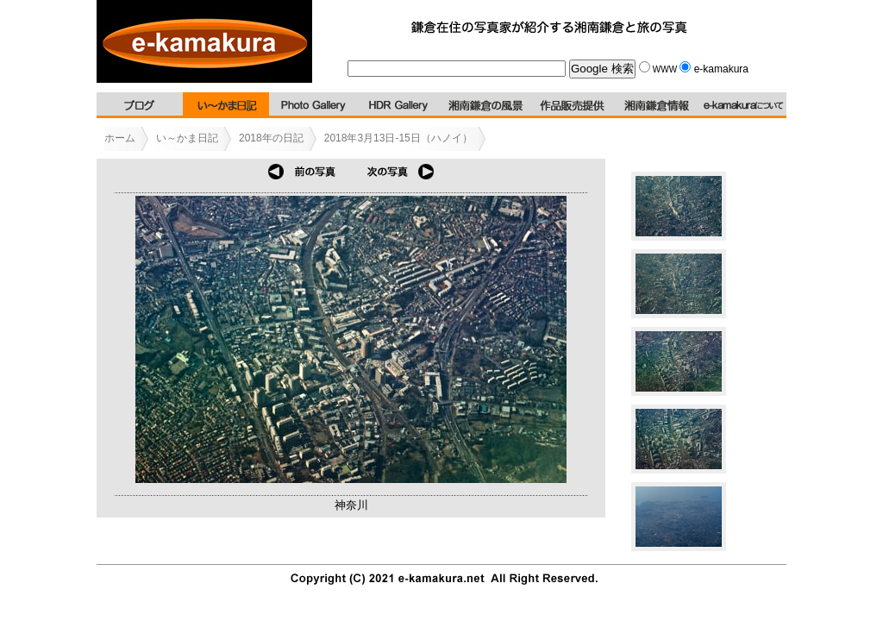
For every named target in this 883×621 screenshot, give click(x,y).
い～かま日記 (187, 138)
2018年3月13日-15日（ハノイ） (398, 138)
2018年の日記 (271, 138)
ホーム (119, 138)
